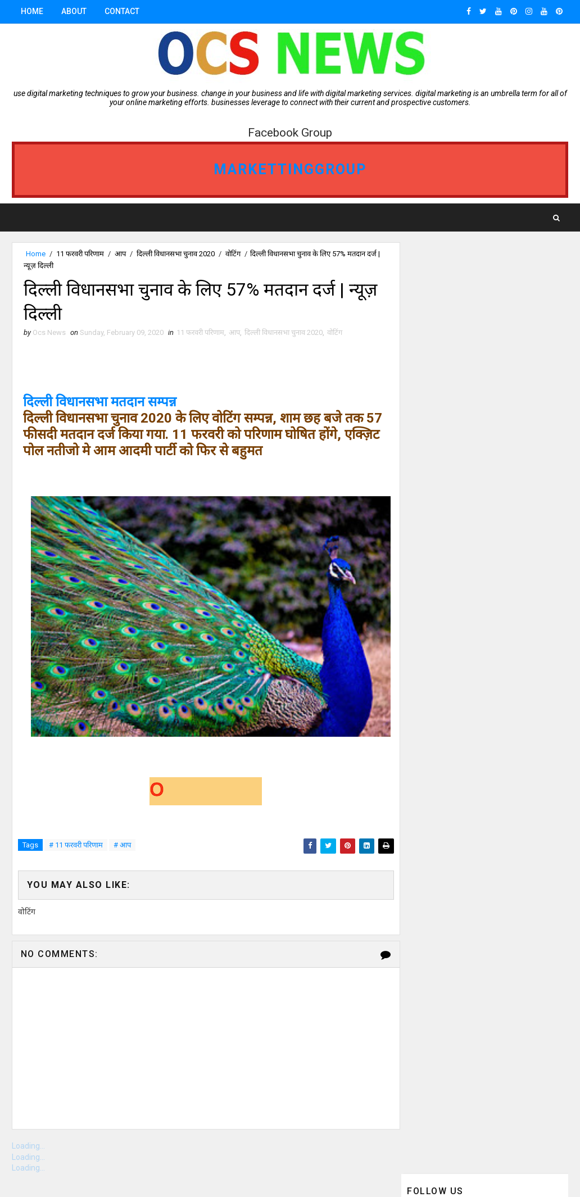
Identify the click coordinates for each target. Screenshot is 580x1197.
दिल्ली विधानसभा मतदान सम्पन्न (100, 403)
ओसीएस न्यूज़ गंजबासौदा (440, 602)
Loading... (28, 1146)
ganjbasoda (491, 464)
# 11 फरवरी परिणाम (76, 846)
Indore (511, 503)
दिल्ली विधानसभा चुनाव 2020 (176, 254)
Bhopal (425, 484)
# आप (122, 846)
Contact (122, 11)
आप (120, 254)
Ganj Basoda (492, 484)
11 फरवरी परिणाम (80, 254)
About (74, 11)
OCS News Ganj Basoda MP (457, 562)
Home (32, 11)
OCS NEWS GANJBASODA (451, 523)
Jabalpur (428, 582)
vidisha (486, 582)
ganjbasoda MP (439, 503)
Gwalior (515, 543)
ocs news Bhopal (442, 543)
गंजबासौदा (424, 464)
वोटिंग (233, 254)
